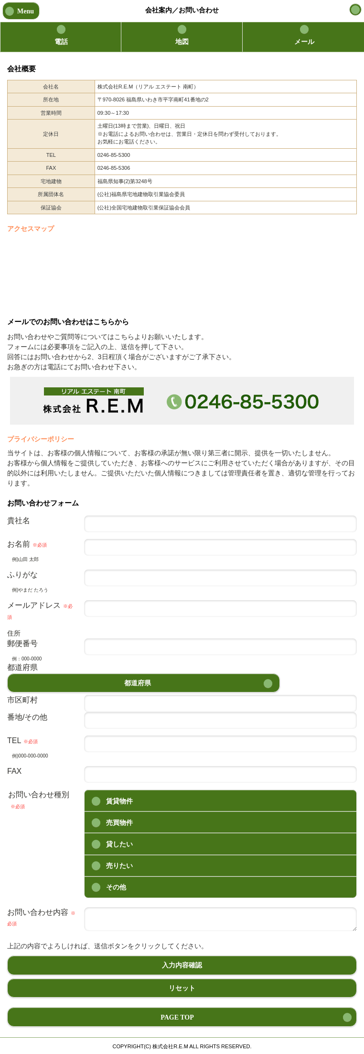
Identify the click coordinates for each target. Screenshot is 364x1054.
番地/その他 (27, 717)
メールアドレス (40, 610)
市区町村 (22, 700)
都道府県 (22, 667)
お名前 (27, 544)
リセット (182, 988)
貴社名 (18, 520)
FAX (14, 771)
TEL (22, 740)
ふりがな (22, 575)
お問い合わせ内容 (41, 917)
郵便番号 (22, 643)
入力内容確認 (182, 965)
